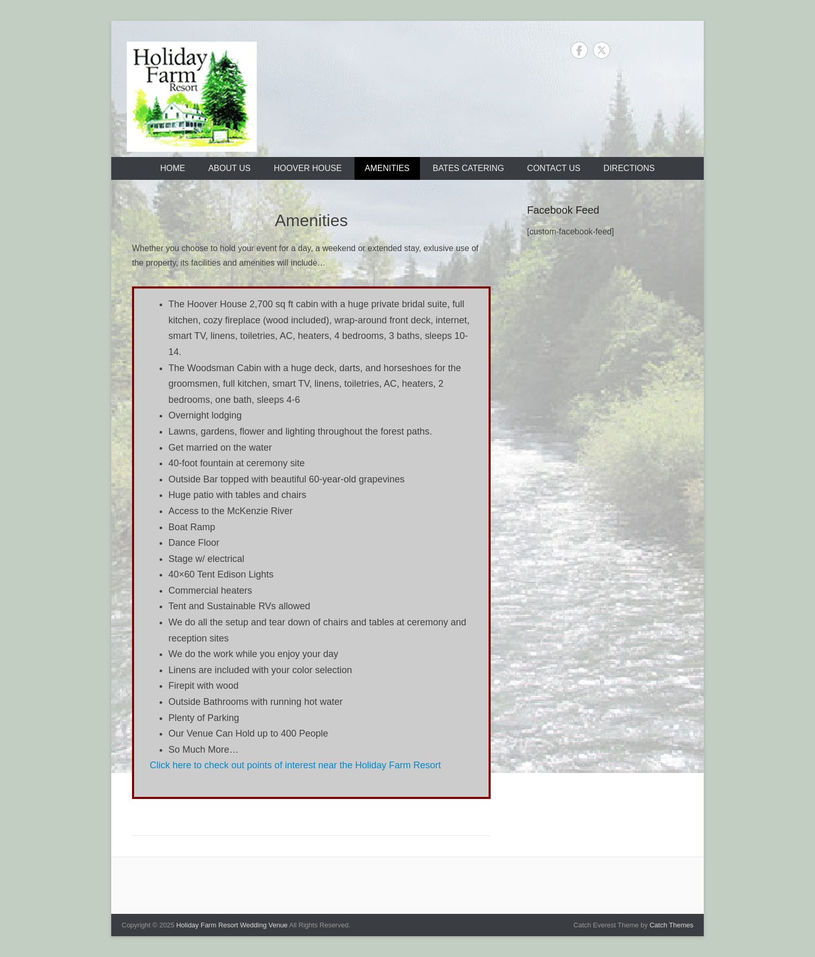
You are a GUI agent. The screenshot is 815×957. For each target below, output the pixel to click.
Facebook (579, 50)
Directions (629, 168)
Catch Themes (671, 925)
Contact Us (554, 168)
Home (172, 168)
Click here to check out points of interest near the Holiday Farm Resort (295, 765)
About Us (229, 168)
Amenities (387, 168)
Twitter (601, 50)
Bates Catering (468, 168)
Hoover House (308, 168)
